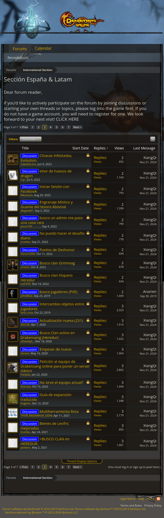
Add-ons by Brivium (41, 512)
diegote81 (27, 210)
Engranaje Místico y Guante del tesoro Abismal (47, 204)
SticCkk (25, 324)
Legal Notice (127, 499)
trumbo (25, 242)
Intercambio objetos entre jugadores (52, 306)
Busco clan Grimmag (57, 262)
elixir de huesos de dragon (46, 173)
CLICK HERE (67, 119)
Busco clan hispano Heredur (46, 277)
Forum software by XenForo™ (110, 509)
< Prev (24, 127)
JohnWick (26, 296)
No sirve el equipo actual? (61, 382)
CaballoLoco (28, 164)
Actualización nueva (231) (61, 320)
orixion (25, 267)
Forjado (25, 374)
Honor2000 (28, 254)
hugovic (26, 403)
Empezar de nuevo (55, 349)
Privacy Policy (152, 505)
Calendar (43, 48)
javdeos (25, 447)
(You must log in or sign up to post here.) (134, 467)
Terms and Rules (131, 505)
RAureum (27, 195)
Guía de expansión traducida (46, 397)
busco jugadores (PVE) (58, 291)
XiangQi (149, 157)
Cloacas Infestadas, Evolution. (46, 158)
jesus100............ (31, 226)
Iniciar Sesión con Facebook (45, 189)
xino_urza (27, 312)
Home (150, 499)
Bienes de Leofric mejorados (45, 426)
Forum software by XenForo (38, 509)
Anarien (149, 291)
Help (141, 499)
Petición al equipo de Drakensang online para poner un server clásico (55, 366)
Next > (77, 127)
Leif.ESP (26, 284)
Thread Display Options (82, 461)
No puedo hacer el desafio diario (53, 235)
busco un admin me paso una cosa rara (52, 220)
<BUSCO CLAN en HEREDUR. (45, 441)
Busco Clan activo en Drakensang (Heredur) (48, 335)
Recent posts (18, 57)
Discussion (30, 139)
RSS (158, 499)
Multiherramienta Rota (59, 411)
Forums (20, 48)
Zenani (25, 353)
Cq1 (23, 179)
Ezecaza (26, 386)
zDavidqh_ (27, 341)
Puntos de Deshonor (57, 249)
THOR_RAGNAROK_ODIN (36, 415)
